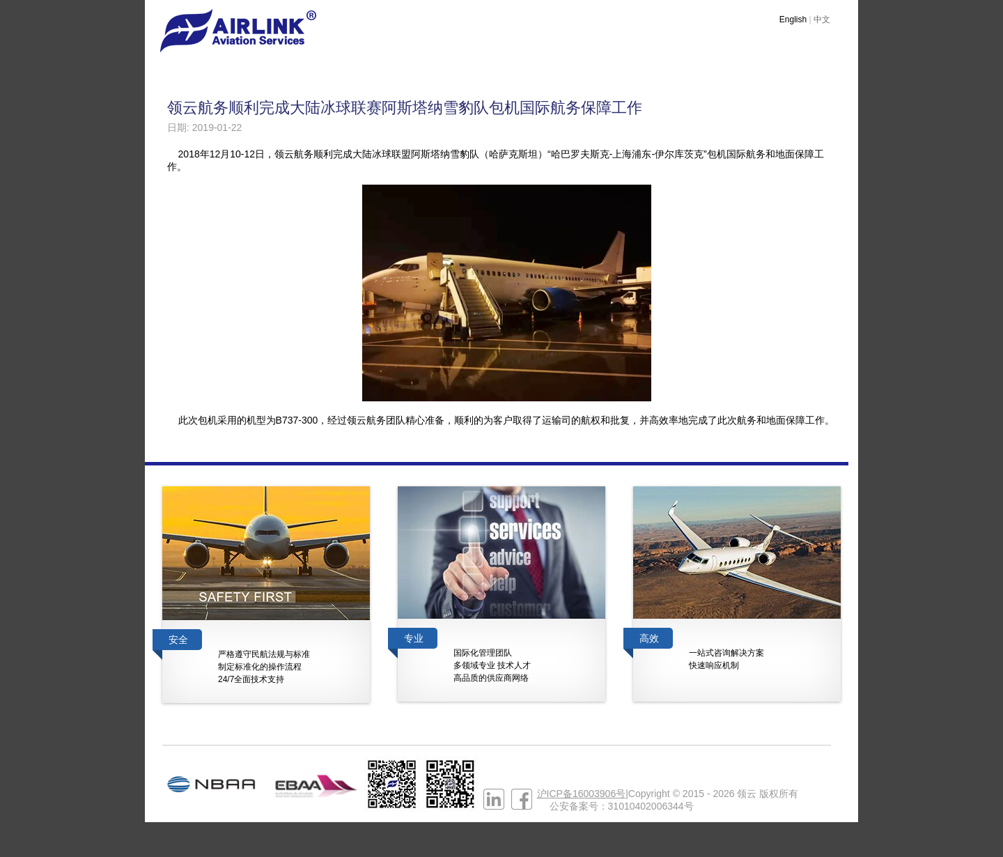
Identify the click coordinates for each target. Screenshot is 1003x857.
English (793, 19)
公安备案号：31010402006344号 (622, 806)
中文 (822, 19)
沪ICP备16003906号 (581, 793)
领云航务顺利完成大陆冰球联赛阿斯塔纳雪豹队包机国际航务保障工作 (404, 107)
